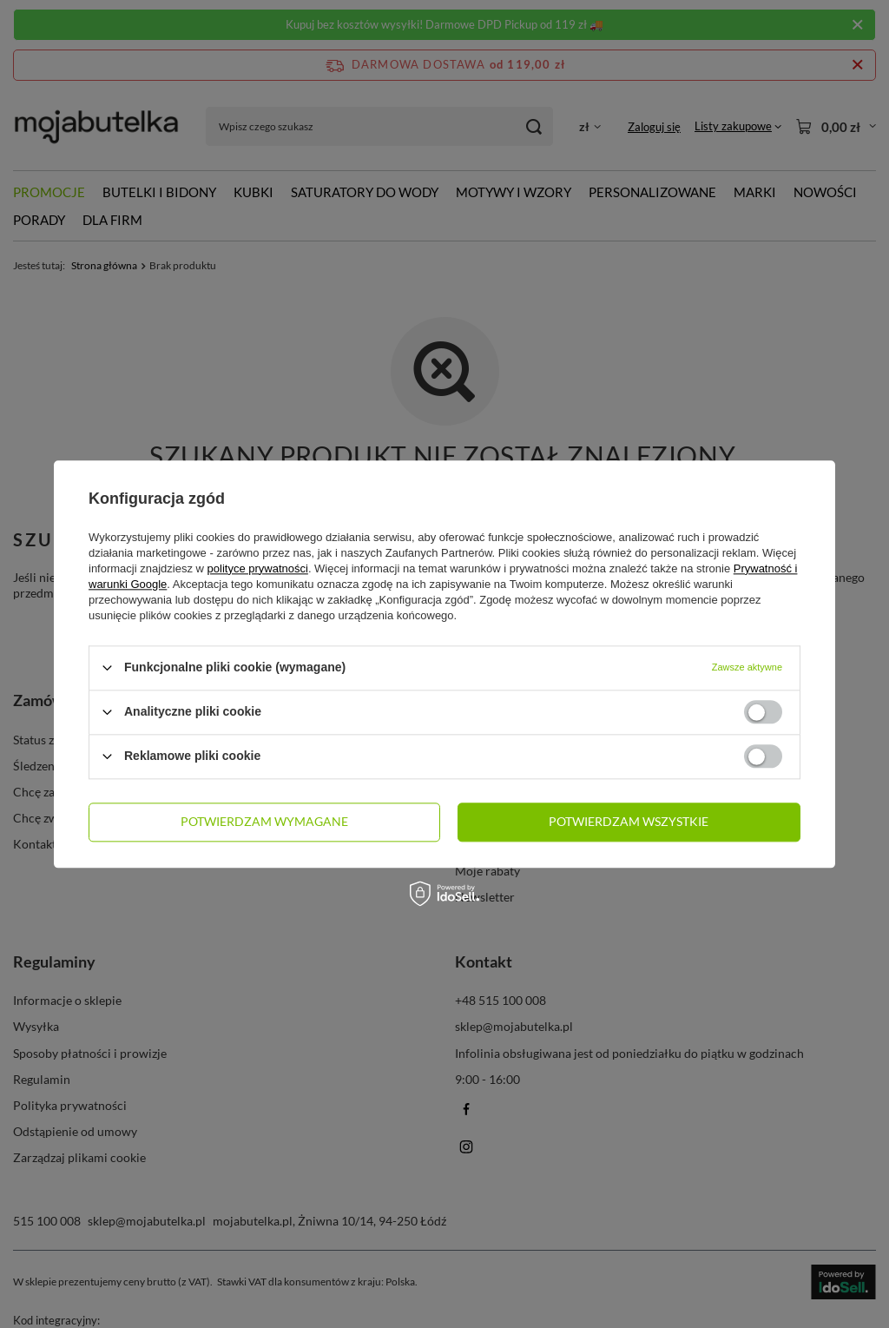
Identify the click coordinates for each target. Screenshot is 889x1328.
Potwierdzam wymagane (264, 821)
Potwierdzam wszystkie (628, 821)
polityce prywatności (257, 568)
